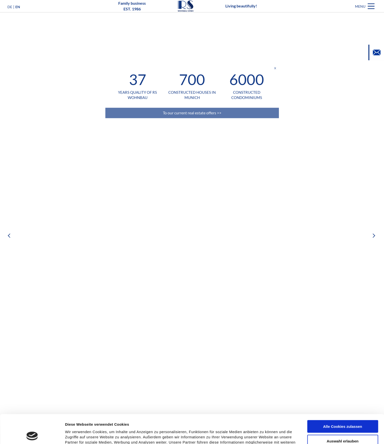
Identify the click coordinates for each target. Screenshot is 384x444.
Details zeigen (263, 434)
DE (9, 14)
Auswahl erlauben (342, 412)
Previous (9, 235)
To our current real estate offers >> (192, 112)
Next (374, 235)
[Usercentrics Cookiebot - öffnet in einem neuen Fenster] (32, 434)
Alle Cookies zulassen (342, 397)
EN (17, 14)
